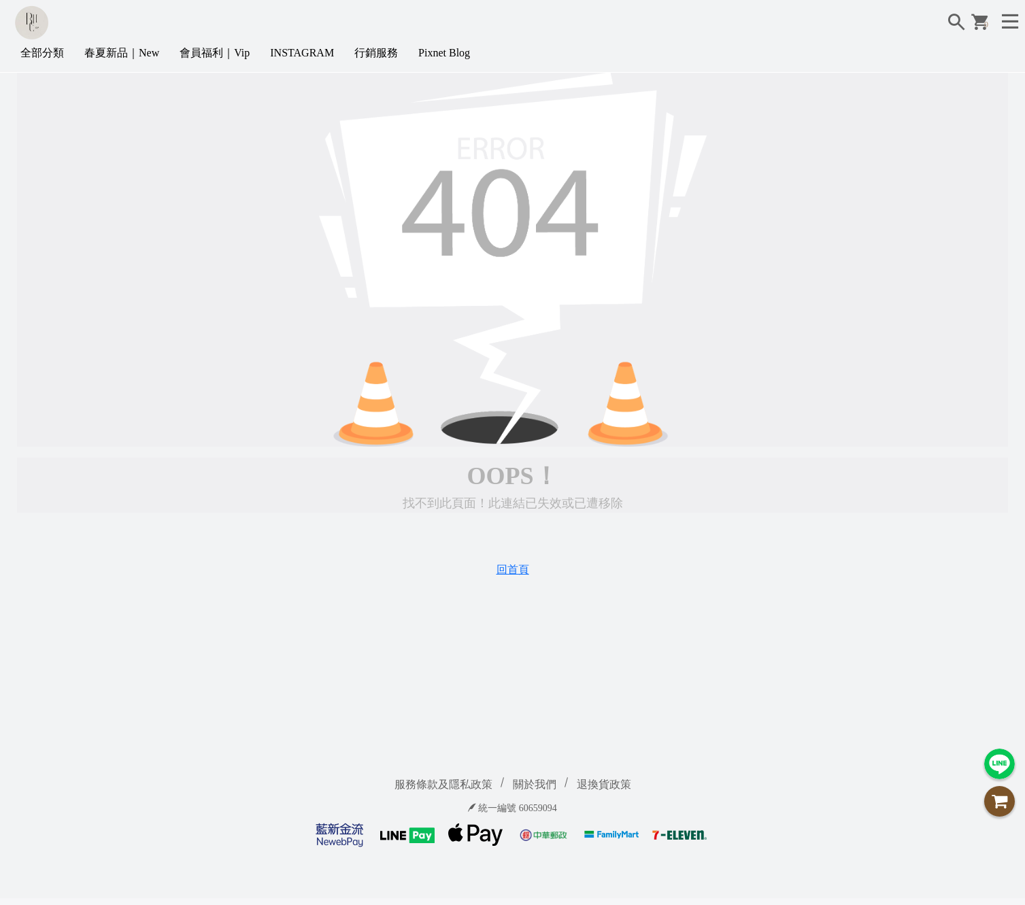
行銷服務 (376, 52)
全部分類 (42, 52)
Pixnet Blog (444, 52)
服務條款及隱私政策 (443, 784)
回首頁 (513, 569)
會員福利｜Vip (215, 52)
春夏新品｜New (121, 52)
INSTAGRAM (302, 52)
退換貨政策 (604, 784)
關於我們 (534, 784)
